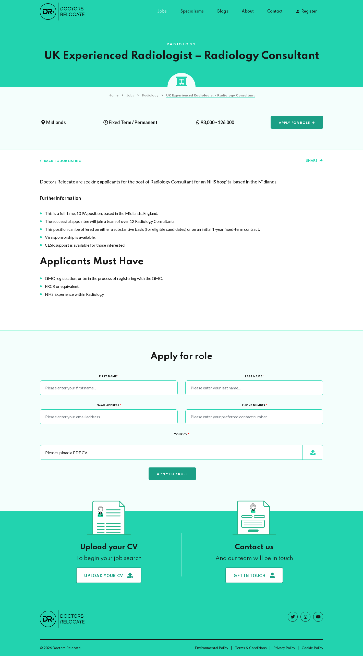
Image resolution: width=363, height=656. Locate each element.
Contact (275, 11)
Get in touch (254, 575)
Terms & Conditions (251, 648)
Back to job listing (60, 161)
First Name (108, 376)
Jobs (162, 11)
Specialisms (192, 11)
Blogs (222, 11)
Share (314, 160)
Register (309, 11)
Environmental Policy (211, 648)
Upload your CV (108, 575)
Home (113, 95)
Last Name (254, 376)
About (248, 11)
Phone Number (254, 405)
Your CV (181, 434)
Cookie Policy (312, 648)
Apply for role (294, 123)
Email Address (108, 405)
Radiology (150, 95)
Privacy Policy (284, 648)
